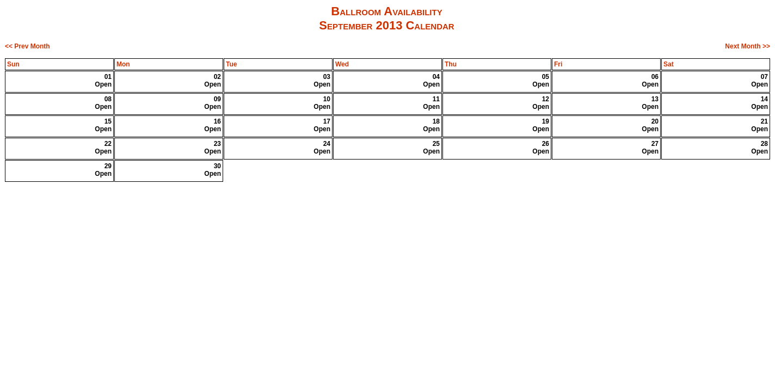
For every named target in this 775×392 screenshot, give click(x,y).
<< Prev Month (27, 46)
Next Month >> (747, 46)
